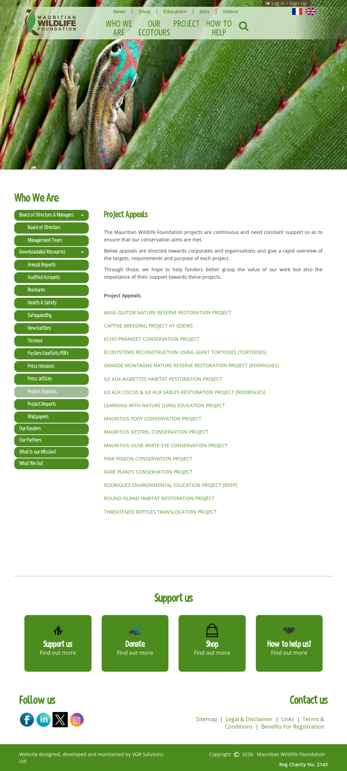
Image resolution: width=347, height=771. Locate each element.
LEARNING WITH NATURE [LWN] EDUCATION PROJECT (164, 405)
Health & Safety (42, 303)
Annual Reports (42, 265)
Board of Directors (44, 228)
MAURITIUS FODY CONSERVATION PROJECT (152, 418)
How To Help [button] (219, 28)
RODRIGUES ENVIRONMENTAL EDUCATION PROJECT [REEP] (170, 485)
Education (176, 11)
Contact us (309, 701)
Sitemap (206, 719)
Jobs (207, 11)
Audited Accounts (44, 277)
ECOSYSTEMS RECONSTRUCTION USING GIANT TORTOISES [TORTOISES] (185, 352)
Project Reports (42, 404)
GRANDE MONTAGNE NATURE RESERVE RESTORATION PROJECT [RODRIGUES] (191, 365)
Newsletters (39, 328)
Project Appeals (42, 392)
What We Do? (31, 464)
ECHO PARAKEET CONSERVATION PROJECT (152, 339)
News (120, 11)
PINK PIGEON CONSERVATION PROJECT (148, 458)
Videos (233, 11)
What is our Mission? (37, 452)
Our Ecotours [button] (154, 28)
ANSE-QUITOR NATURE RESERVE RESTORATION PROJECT (168, 312)
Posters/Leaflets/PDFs (48, 353)
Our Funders (30, 429)
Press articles (40, 379)
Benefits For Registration (292, 726)
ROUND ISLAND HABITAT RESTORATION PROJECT (159, 498)
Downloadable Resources (51, 252)
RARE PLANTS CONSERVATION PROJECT (148, 472)
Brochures (36, 290)
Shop (145, 11)
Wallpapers (38, 417)
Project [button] (187, 24)
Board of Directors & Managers (51, 215)
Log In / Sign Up (275, 3)
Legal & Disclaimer (249, 719)
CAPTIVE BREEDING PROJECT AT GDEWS (148, 325)
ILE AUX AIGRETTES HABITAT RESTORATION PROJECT (163, 379)
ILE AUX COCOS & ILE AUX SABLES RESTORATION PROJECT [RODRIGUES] (185, 392)
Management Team (45, 240)
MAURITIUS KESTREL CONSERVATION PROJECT (156, 432)
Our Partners (30, 440)
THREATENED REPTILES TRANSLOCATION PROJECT (160, 512)
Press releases (41, 366)
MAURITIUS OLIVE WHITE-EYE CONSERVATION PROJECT (166, 445)
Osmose (35, 341)
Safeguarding (40, 315)
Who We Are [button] (119, 28)
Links (287, 719)
